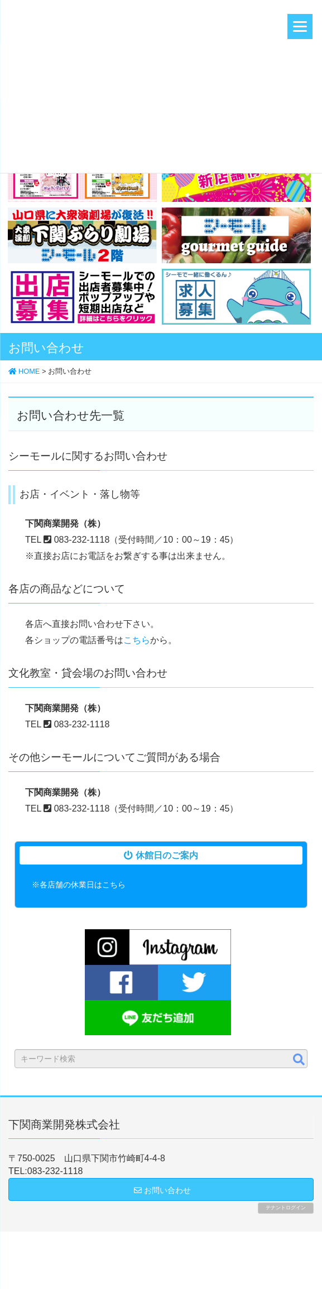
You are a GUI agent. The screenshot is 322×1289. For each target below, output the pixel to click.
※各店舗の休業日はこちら (79, 884)
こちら (136, 640)
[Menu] (300, 26)
